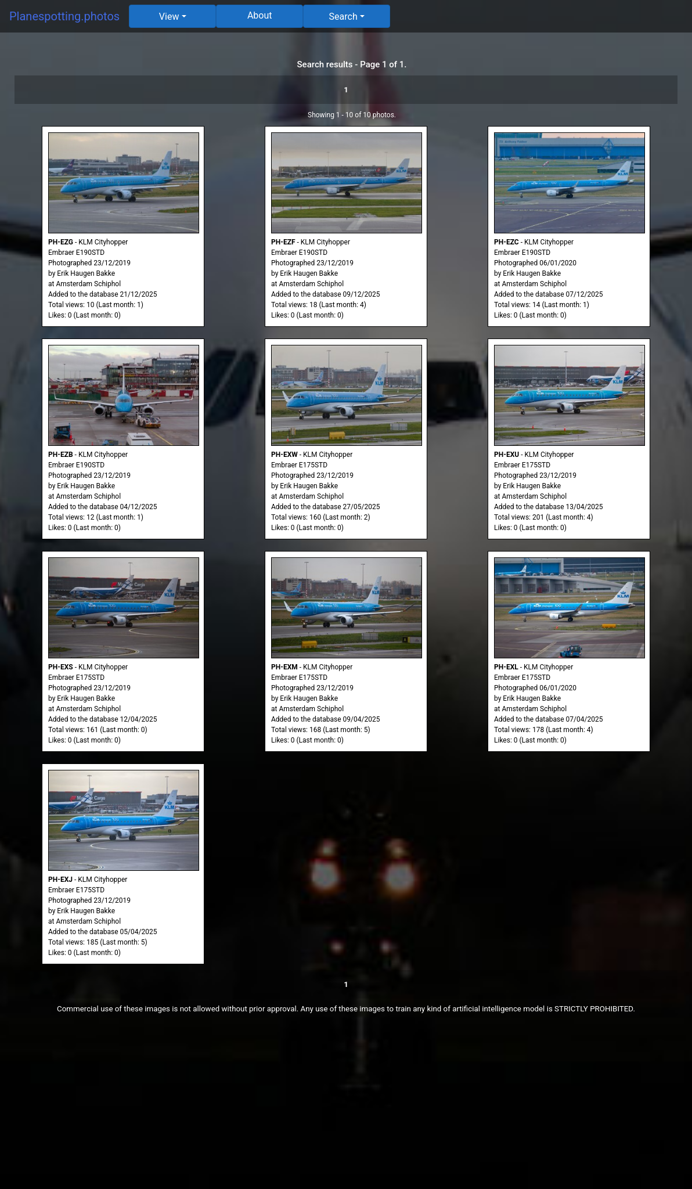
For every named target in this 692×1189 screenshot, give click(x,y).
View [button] (169, 16)
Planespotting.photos (64, 16)
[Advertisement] (346, 1107)
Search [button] (343, 16)
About (259, 15)
